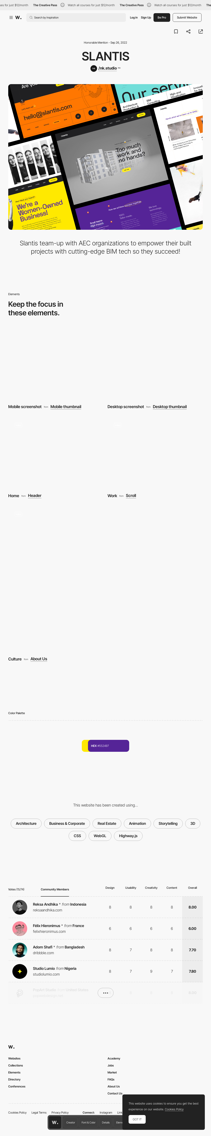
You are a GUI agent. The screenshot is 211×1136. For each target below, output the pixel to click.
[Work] (155, 452)
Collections (15, 1065)
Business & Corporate (67, 823)
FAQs (111, 1079)
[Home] (55, 452)
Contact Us (115, 1093)
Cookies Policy (17, 1112)
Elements (121, 1122)
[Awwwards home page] (55, 1122)
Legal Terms (39, 1112)
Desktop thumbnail (170, 407)
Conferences (16, 1086)
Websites (14, 1058)
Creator (70, 1122)
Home (13, 495)
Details (106, 1122)
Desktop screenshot (126, 406)
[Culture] (105, 578)
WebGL (100, 836)
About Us (38, 659)
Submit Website (187, 17)
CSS (77, 836)
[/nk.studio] (105, 68)
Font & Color (88, 1122)
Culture (15, 659)
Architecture (26, 823)
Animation (137, 823)
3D (192, 823)
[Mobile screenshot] (55, 363)
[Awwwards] (18, 17)
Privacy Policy (60, 1112)
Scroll (131, 496)
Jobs (111, 1065)
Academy (114, 1058)
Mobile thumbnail (65, 407)
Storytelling (168, 823)
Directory (14, 1079)
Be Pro (162, 17)
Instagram (106, 1112)
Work (112, 495)
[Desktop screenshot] (155, 363)
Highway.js (128, 836)
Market (112, 1072)
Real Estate (107, 823)
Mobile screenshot (25, 406)
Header (34, 496)
